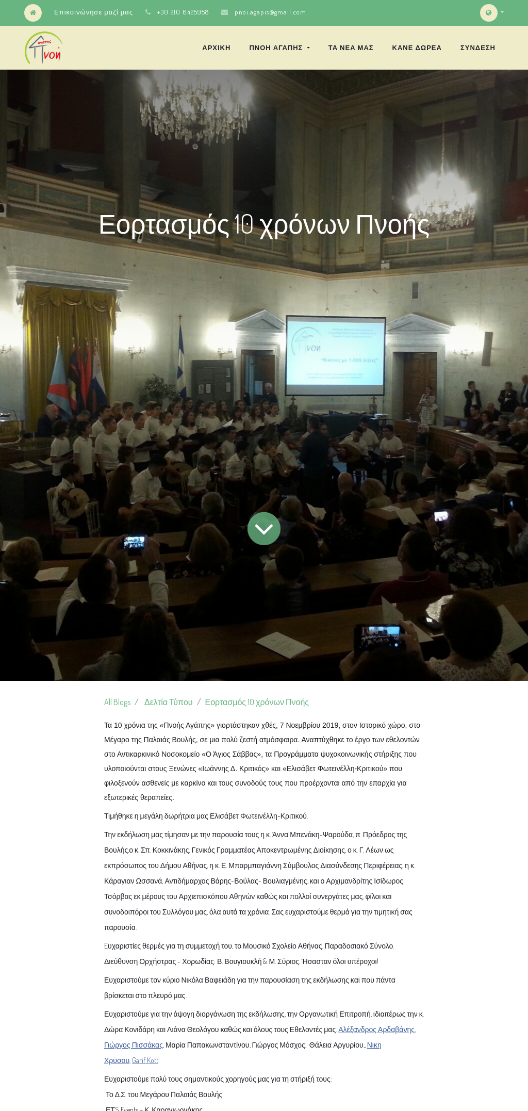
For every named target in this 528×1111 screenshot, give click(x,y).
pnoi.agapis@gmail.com (270, 12)
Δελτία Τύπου (168, 702)
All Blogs (117, 702)
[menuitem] (216, 47)
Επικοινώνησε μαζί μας (93, 12)
